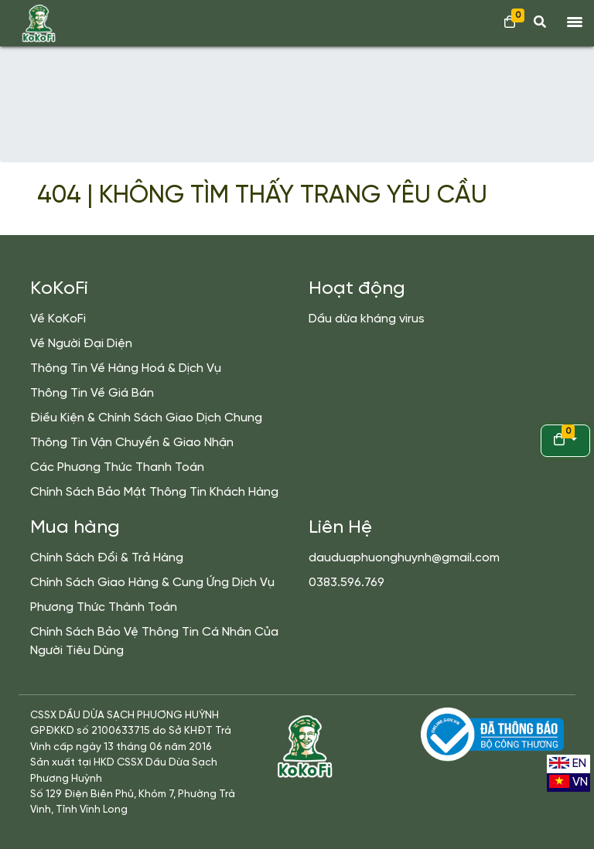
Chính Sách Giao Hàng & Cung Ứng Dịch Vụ (152, 582)
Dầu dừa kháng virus (367, 319)
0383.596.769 (346, 582)
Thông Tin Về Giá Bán (92, 393)
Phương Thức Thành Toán (103, 607)
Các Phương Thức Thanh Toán (117, 467)
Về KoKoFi (58, 319)
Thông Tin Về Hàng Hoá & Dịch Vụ (125, 368)
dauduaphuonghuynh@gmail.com (404, 557)
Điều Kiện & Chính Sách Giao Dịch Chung (146, 417)
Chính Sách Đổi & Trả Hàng (106, 557)
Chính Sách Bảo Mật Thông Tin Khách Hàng (154, 492)
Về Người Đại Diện (81, 343)
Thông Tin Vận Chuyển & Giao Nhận (132, 442)
